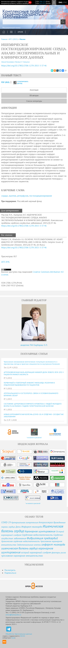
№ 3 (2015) (13, 39)
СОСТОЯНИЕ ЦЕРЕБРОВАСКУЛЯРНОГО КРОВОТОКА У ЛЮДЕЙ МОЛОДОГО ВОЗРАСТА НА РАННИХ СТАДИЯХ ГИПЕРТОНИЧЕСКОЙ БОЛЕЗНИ (33, 405)
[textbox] (34, 21)
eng (60, 2)
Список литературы (34, 101)
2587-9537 (42, 3)
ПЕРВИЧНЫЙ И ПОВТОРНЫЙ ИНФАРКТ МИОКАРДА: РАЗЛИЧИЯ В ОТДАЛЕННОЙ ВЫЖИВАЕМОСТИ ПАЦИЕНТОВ (29, 384)
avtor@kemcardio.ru (13, 615)
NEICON (22, 636)
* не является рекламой (34, 437)
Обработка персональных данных (19, 634)
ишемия (12, 195)
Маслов (22, 39)
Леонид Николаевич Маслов (10, 62)
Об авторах (34, 95)
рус (65, 2)
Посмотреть (9, 570)
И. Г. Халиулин (25, 62)
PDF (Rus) (5, 82)
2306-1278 (42, 1)
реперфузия (22, 195)
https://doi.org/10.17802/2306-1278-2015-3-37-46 (24, 225)
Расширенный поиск (11, 27)
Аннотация (34, 90)
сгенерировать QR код (19, 82)
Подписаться (10, 573)
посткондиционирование (40, 195)
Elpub (13, 638)
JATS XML (5, 262)
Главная (4, 39)
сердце (4, 195)
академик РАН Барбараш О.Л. (34, 345)
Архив (20, 32)
